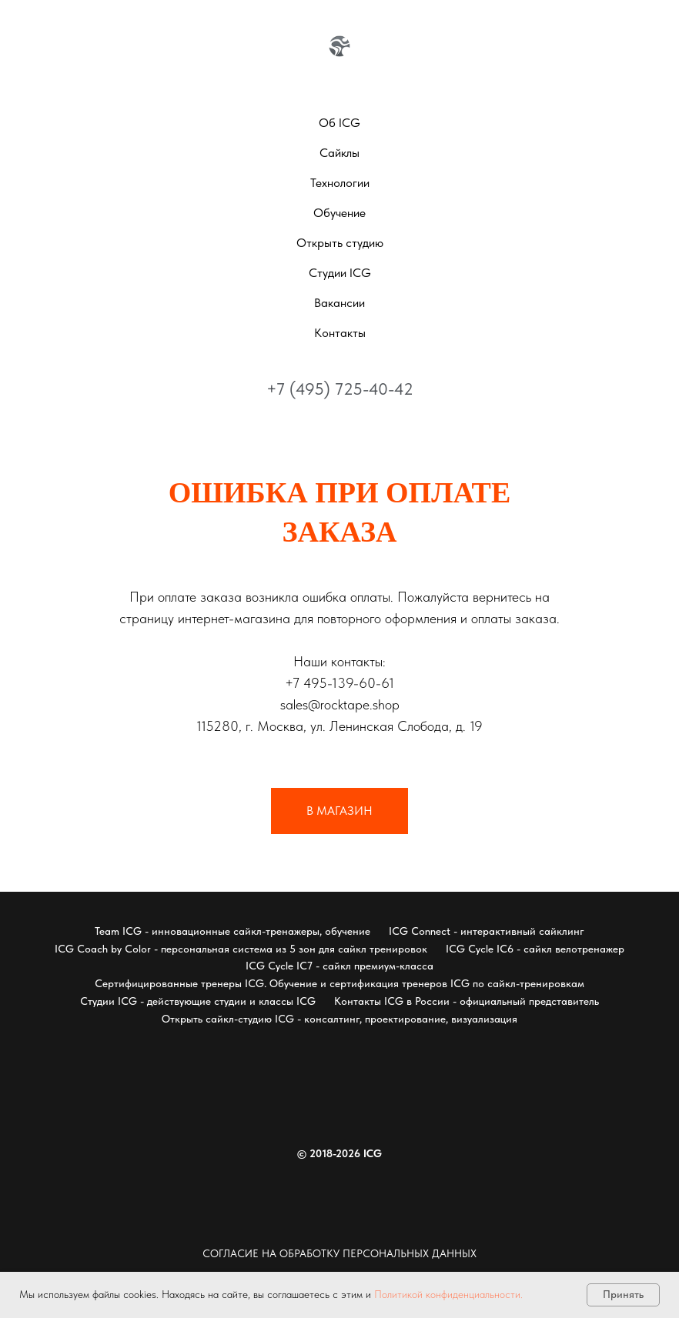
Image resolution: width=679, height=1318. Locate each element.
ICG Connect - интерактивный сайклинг (486, 931)
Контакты (340, 332)
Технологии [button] (340, 182)
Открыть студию (339, 242)
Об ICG (339, 122)
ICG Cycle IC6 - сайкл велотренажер (535, 949)
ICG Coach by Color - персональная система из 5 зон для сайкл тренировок (241, 949)
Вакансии (339, 302)
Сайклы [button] (339, 152)
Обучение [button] (339, 212)
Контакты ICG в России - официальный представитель (466, 1001)
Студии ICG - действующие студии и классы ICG (198, 1001)
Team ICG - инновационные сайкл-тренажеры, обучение (232, 931)
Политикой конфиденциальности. (448, 1294)
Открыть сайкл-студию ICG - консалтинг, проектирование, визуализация (339, 1019)
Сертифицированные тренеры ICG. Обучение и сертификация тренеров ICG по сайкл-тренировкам (339, 983)
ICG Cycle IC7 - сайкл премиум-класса (339, 965)
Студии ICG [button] (340, 272)
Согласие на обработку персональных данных (339, 1253)
